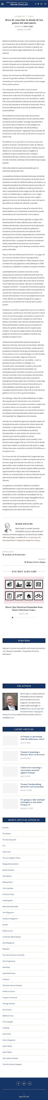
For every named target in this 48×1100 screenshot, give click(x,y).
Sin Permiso (7, 1010)
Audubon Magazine (10, 918)
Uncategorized (20, 16)
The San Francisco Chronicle (13, 955)
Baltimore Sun (8, 1016)
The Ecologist (8, 1022)
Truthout (6, 979)
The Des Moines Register (12, 1064)
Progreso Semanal (10, 997)
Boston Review (8, 870)
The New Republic (9, 840)
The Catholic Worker (10, 1058)
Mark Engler (28, 26)
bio (39, 714)
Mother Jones (8, 931)
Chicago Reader (9, 1003)
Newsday (6, 967)
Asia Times (7, 1034)
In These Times (8, 894)
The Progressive (9, 961)
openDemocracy (9, 973)
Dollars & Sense (9, 991)
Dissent (36, 699)
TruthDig (6, 1028)
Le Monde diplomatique (12, 937)
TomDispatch (8, 900)
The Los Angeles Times (11, 858)
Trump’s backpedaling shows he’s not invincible (32, 785)
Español (31, 16)
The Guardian (8, 888)
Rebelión (6, 949)
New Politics (7, 1052)
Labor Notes (7, 1046)
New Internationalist (10, 906)
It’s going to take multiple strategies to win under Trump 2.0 (32, 802)
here (12, 717)
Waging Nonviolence (10, 864)
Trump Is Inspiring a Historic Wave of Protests (32, 753)
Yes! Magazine (8, 912)
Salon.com (7, 852)
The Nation (7, 833)
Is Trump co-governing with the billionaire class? (32, 737)
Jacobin (5, 924)
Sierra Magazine (9, 1040)
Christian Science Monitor (12, 985)
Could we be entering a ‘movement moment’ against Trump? (31, 770)
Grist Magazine (8, 943)
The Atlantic (7, 876)
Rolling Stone (8, 882)
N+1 (4, 846)
